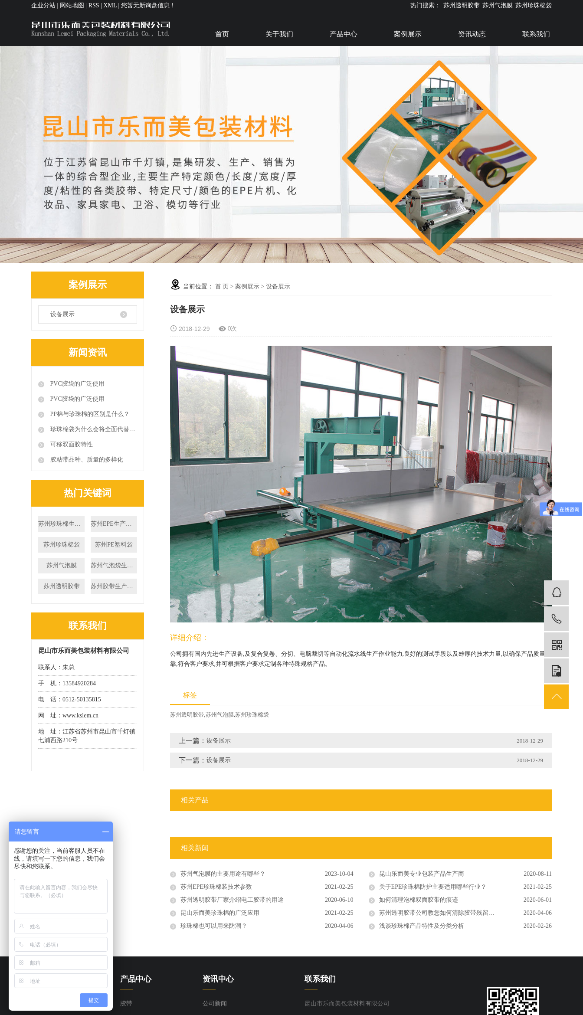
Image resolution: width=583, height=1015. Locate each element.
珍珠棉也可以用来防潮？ (213, 926)
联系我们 (536, 34)
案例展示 (408, 34)
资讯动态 (472, 34)
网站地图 (72, 5)
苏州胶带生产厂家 (114, 586)
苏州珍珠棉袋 (533, 5)
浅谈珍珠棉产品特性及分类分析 (421, 926)
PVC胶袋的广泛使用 (77, 383)
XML (110, 5)
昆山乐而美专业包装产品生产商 (421, 874)
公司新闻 (215, 1003)
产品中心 (343, 34)
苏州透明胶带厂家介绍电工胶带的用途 (232, 900)
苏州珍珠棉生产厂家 (61, 524)
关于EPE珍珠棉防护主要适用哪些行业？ (433, 887)
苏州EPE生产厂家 (114, 524)
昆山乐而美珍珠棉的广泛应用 (219, 913)
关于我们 (279, 34)
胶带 (126, 1003)
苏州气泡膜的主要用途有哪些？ (222, 874)
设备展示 (62, 314)
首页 (222, 34)
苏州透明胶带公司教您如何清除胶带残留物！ (440, 913)
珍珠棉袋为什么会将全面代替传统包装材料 (93, 429)
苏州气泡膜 (497, 5)
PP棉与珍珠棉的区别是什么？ (89, 414)
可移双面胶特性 (71, 444)
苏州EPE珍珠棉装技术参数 (216, 887)
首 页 (222, 286)
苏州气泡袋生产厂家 (114, 565)
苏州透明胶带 (461, 5)
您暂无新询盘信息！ (148, 5)
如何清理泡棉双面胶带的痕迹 (418, 900)
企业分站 (43, 5)
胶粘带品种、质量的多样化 (86, 459)
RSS (93, 5)
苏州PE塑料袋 (113, 544)
